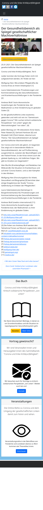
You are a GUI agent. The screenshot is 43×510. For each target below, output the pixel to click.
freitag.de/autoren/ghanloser (16, 241)
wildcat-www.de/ (11, 247)
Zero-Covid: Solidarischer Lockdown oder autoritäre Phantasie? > (21, 267)
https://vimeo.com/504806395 (14, 59)
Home (6, 19)
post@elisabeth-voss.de (18, 231)
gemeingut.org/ (11, 252)
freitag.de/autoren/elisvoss (15, 244)
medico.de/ (9, 255)
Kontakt (21, 391)
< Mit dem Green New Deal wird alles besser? (21, 261)
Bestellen (15, 331)
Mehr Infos (26, 331)
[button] (4, 7)
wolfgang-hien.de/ (11, 249)
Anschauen (21, 451)
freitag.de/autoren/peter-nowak (17, 239)
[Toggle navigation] (4, 13)
